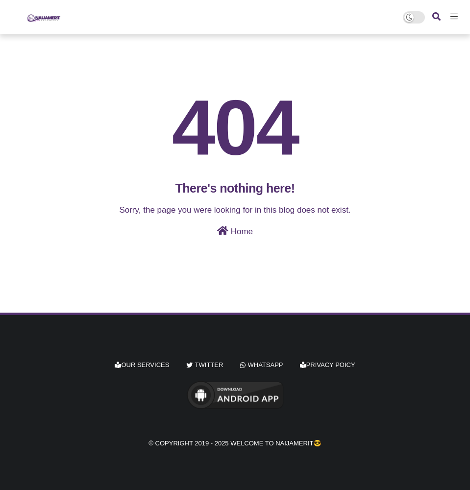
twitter (209, 364)
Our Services (142, 364)
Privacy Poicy (327, 364)
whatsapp (265, 364)
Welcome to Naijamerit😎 (275, 443)
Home (235, 231)
